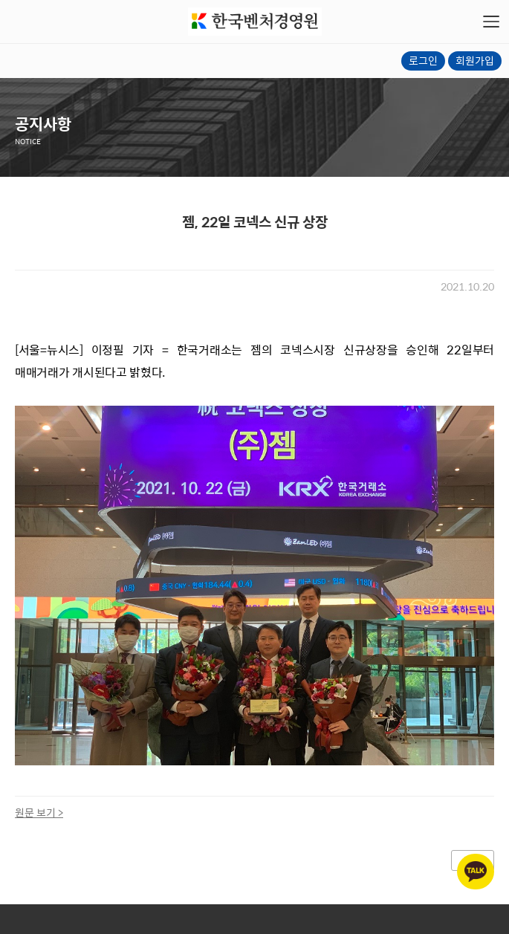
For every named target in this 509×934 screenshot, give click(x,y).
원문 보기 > (39, 812)
